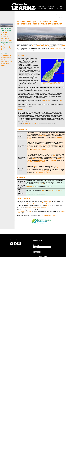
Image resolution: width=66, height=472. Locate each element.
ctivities (3, 45)
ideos (3, 65)
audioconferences (31, 207)
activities (55, 203)
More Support (5, 38)
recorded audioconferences (38, 149)
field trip (47, 205)
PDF (27, 106)
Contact (41, 6)
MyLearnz (59, 6)
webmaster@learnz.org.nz (49, 215)
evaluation (41, 183)
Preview (43, 190)
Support (51, 6)
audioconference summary (24, 211)
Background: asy (6, 47)
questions (55, 148)
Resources (4, 34)
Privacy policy (43, 256)
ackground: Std (6, 49)
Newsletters (4, 36)
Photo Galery (5, 63)
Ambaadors (5, 55)
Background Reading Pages (56, 190)
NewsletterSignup (37, 242)
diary (57, 134)
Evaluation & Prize (6, 40)
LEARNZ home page (56, 48)
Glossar (3, 51)
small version (46, 100)
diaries (44, 207)
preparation (48, 201)
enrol (31, 50)
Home (61, 15)
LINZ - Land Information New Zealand (41, 45)
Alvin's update (43, 148)
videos (58, 145)
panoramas (42, 135)
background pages (30, 203)
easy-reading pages (42, 203)
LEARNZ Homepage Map (30, 124)
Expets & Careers (6, 61)
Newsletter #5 (30, 186)
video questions (42, 145)
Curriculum (4, 32)
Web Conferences (6, 57)
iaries (3, 59)
